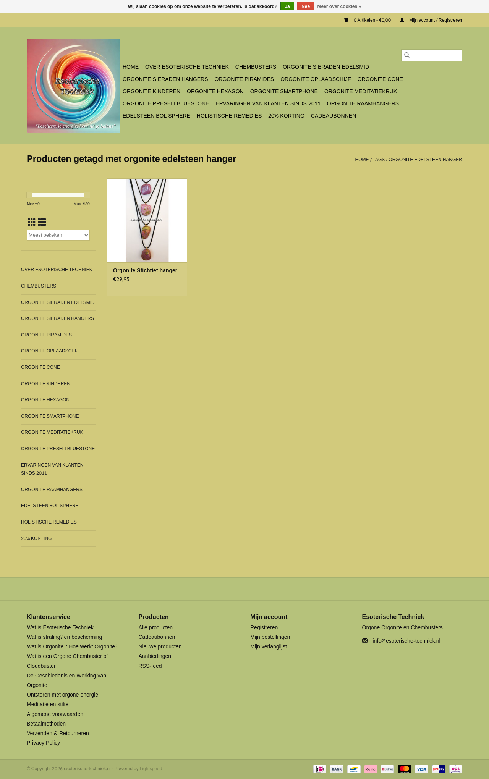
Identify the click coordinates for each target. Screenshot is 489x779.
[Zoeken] (431, 55)
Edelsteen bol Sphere (156, 116)
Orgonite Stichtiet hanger (145, 271)
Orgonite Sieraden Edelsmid (326, 67)
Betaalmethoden (46, 724)
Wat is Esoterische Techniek (60, 627)
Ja (287, 6)
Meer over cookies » (339, 6)
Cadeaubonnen (333, 116)
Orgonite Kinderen (151, 91)
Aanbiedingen (155, 656)
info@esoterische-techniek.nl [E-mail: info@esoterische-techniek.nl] (406, 641)
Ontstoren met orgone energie (62, 695)
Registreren (264, 627)
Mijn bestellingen (270, 637)
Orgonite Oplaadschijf (315, 79)
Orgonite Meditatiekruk (360, 91)
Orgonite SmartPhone (284, 91)
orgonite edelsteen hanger (425, 159)
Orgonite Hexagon (215, 91)
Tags (379, 159)
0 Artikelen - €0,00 (368, 20)
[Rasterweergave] (32, 222)
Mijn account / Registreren (431, 20)
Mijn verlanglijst (268, 646)
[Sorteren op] (58, 235)
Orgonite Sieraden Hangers (165, 79)
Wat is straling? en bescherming (64, 637)
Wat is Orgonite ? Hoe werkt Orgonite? (72, 646)
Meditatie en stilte (47, 704)
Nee (305, 6)
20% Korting (286, 116)
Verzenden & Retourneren (58, 733)
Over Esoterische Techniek (187, 67)
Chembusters (255, 67)
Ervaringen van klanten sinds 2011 (267, 103)
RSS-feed (150, 666)
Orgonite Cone (380, 79)
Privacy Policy (43, 743)
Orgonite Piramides (244, 79)
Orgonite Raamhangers (363, 103)
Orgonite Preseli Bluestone (166, 103)
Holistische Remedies (229, 116)
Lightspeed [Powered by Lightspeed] (151, 768)
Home (131, 67)
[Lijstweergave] (42, 222)
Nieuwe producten (160, 646)
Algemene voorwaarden (55, 714)
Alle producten (156, 627)
